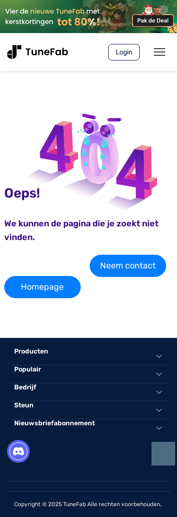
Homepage (42, 287)
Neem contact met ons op (128, 268)
